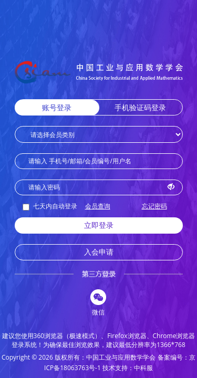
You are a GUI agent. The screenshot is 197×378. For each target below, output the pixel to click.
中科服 (143, 367)
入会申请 (98, 252)
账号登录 (56, 107)
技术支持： (118, 367)
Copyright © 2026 (27, 357)
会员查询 (97, 206)
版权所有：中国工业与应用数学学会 (105, 357)
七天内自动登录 (50, 206)
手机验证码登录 (140, 107)
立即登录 (98, 225)
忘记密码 (154, 206)
